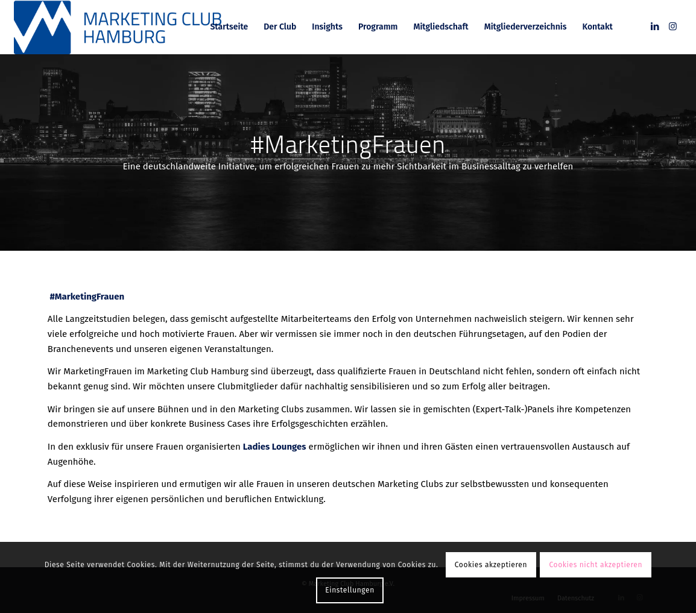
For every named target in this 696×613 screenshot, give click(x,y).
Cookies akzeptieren (491, 565)
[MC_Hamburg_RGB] (117, 27)
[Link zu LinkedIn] (655, 26)
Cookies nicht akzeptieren (596, 565)
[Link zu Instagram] (673, 26)
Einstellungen (350, 590)
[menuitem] (229, 27)
